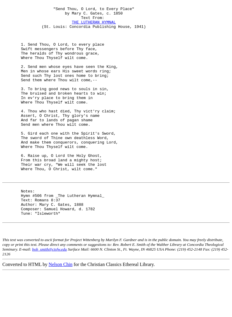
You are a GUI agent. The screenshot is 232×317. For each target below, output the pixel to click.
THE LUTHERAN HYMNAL (94, 26)
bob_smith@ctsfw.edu (49, 293)
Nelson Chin (60, 308)
